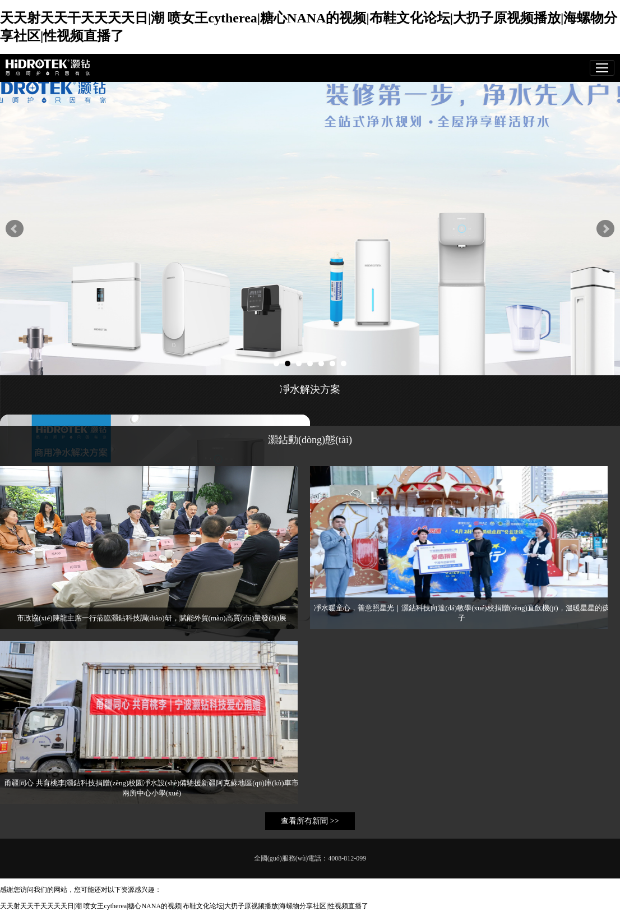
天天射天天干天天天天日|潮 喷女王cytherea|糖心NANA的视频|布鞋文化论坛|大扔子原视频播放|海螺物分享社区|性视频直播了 (184, 906)
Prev (15, 229)
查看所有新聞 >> (310, 821)
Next (605, 229)
